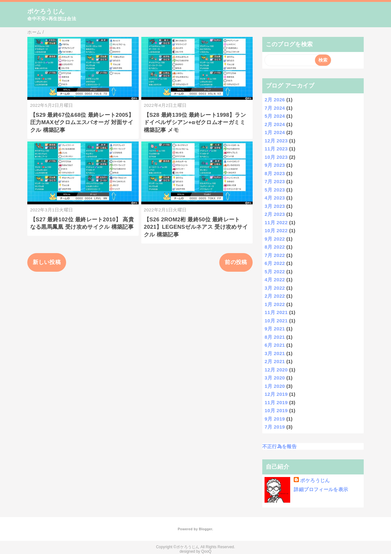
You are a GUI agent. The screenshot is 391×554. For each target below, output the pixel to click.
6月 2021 (275, 345)
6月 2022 (275, 263)
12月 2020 (276, 369)
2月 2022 (275, 296)
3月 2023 (275, 206)
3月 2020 (275, 377)
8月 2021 (275, 337)
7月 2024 (275, 108)
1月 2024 (275, 132)
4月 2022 (275, 279)
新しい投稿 (47, 262)
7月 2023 (275, 181)
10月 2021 (276, 320)
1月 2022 (275, 304)
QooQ (206, 551)
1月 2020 (275, 386)
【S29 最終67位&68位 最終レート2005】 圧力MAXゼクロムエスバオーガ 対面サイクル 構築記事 (82, 122)
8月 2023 (275, 173)
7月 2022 (275, 255)
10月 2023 (276, 157)
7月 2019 (275, 427)
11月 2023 (276, 148)
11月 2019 (276, 402)
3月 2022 (275, 288)
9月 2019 (275, 419)
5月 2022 (275, 271)
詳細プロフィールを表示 (321, 489)
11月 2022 (276, 222)
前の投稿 (236, 262)
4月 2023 (275, 197)
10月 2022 (276, 230)
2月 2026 (275, 99)
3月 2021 (275, 353)
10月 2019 (276, 410)
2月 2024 (275, 124)
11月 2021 (276, 312)
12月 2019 (276, 394)
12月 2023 (276, 140)
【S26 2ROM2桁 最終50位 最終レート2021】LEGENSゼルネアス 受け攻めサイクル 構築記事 (196, 227)
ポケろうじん (46, 11)
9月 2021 (275, 328)
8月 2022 (275, 247)
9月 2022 (275, 239)
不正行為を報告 (279, 446)
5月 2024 (275, 116)
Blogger (205, 529)
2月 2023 (275, 214)
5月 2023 (275, 189)
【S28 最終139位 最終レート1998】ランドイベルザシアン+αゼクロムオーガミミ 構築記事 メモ (195, 122)
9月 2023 (275, 165)
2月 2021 (275, 361)
